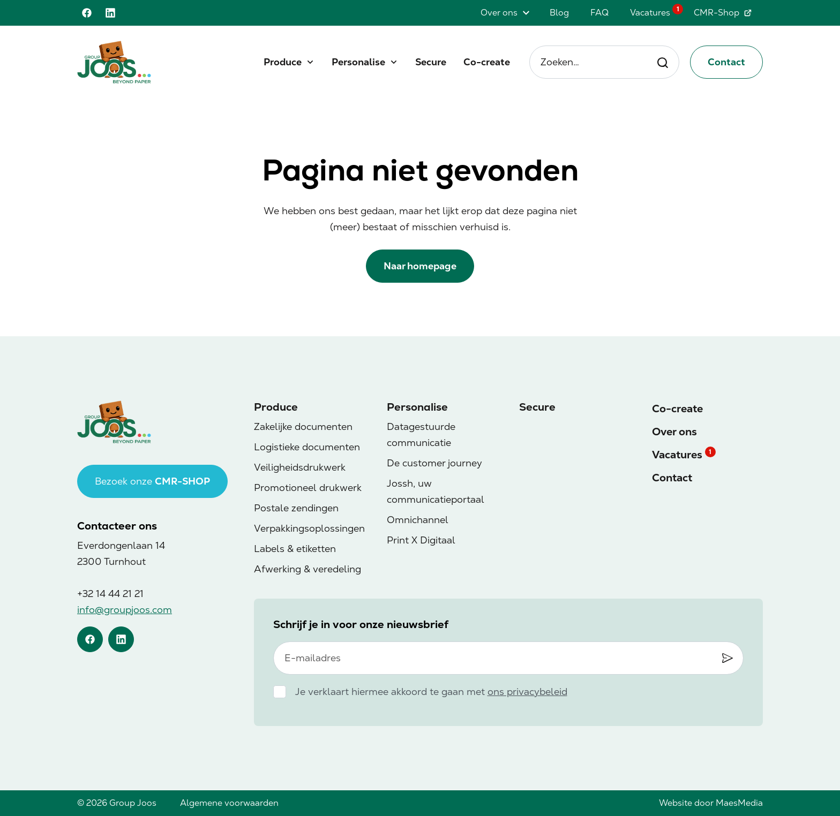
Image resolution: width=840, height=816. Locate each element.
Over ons (499, 12)
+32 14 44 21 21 (110, 593)
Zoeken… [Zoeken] (604, 62)
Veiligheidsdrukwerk (300, 467)
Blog (559, 12)
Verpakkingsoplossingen (309, 528)
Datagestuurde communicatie (421, 434)
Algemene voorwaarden (229, 803)
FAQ (599, 12)
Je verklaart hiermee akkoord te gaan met (431, 691)
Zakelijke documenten (303, 426)
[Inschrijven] (727, 657)
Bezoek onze (152, 481)
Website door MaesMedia (711, 803)
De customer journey (434, 463)
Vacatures (650, 12)
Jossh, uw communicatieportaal (435, 491)
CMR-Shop (723, 12)
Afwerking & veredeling (307, 569)
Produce (283, 62)
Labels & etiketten (295, 548)
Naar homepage (420, 266)
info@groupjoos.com (124, 609)
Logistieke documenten (307, 447)
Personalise (358, 62)
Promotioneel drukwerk (308, 487)
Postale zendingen (296, 508)
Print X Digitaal (421, 540)
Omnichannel (417, 519)
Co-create (486, 62)
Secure (430, 62)
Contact (726, 62)
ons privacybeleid (527, 691)
